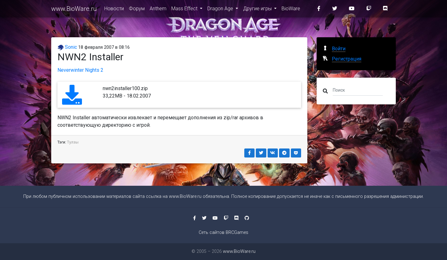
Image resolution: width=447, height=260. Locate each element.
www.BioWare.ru (74, 10)
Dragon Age (220, 10)
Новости (114, 10)
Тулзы (73, 142)
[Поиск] (358, 90)
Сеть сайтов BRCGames (223, 232)
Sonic (67, 47)
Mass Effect (185, 10)
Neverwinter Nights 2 (80, 70)
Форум (137, 10)
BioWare (291, 10)
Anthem (158, 10)
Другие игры (258, 10)
